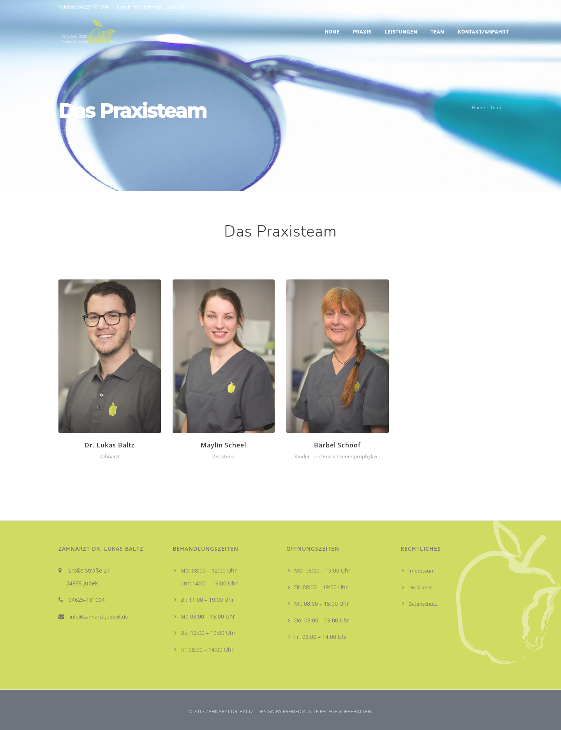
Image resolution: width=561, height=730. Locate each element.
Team (437, 32)
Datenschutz (423, 603)
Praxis (362, 32)
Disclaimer (420, 587)
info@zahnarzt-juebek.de (99, 616)
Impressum (421, 570)
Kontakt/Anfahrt (483, 32)
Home (332, 32)
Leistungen (401, 32)
